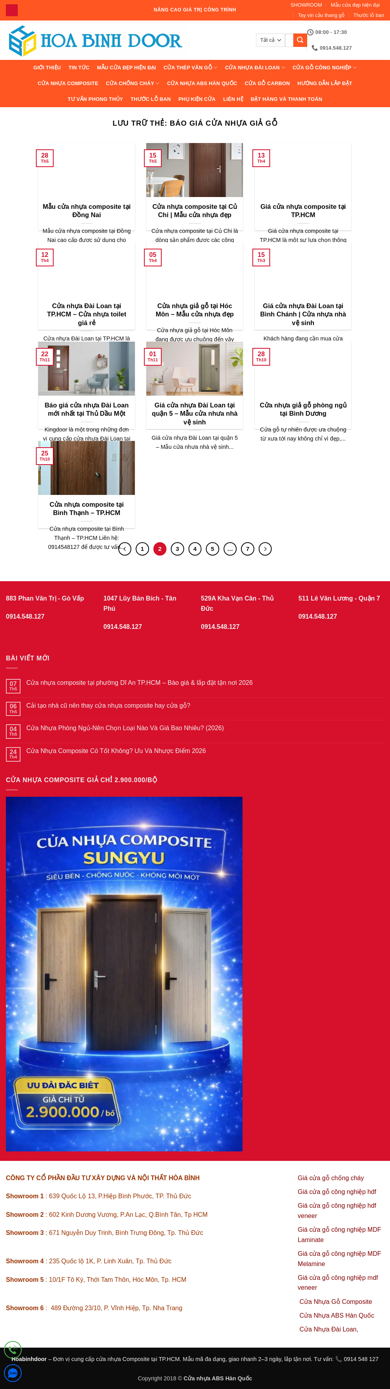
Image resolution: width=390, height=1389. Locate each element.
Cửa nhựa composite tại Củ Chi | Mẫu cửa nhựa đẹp (194, 211)
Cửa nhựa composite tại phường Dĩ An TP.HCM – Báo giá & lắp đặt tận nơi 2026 (139, 682)
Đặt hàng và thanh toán (286, 99)
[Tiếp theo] (265, 549)
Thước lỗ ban (368, 15)
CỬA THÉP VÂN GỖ (191, 67)
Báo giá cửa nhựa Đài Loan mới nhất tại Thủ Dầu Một (87, 410)
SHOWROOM (306, 5)
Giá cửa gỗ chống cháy (331, 1178)
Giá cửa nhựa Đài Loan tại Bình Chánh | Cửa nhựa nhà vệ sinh (303, 314)
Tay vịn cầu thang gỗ (321, 15)
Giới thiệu (47, 68)
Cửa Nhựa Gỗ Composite (337, 1301)
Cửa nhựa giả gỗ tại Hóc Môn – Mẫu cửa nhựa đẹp (195, 310)
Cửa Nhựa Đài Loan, (329, 1329)
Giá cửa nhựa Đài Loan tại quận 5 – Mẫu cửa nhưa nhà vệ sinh (194, 414)
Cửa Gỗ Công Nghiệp (325, 67)
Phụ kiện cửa (196, 99)
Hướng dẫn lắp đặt (324, 83)
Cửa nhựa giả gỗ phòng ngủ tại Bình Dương (303, 410)
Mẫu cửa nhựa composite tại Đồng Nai (87, 211)
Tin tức (79, 68)
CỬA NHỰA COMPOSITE (68, 83)
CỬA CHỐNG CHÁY (133, 83)
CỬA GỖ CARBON (267, 83)
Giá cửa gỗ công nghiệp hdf (337, 1191)
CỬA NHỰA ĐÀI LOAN (255, 67)
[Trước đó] (125, 549)
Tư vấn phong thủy (95, 99)
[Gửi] (300, 40)
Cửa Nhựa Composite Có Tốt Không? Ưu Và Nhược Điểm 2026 (116, 750)
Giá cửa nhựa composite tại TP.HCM (303, 211)
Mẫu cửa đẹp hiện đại (355, 5)
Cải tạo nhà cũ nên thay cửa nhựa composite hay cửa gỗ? (108, 705)
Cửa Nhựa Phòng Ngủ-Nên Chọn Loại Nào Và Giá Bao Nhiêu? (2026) (125, 728)
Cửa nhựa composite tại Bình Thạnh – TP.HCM (87, 509)
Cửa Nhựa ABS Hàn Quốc (202, 83)
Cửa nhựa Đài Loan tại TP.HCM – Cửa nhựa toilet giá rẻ (86, 314)
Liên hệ (233, 99)
